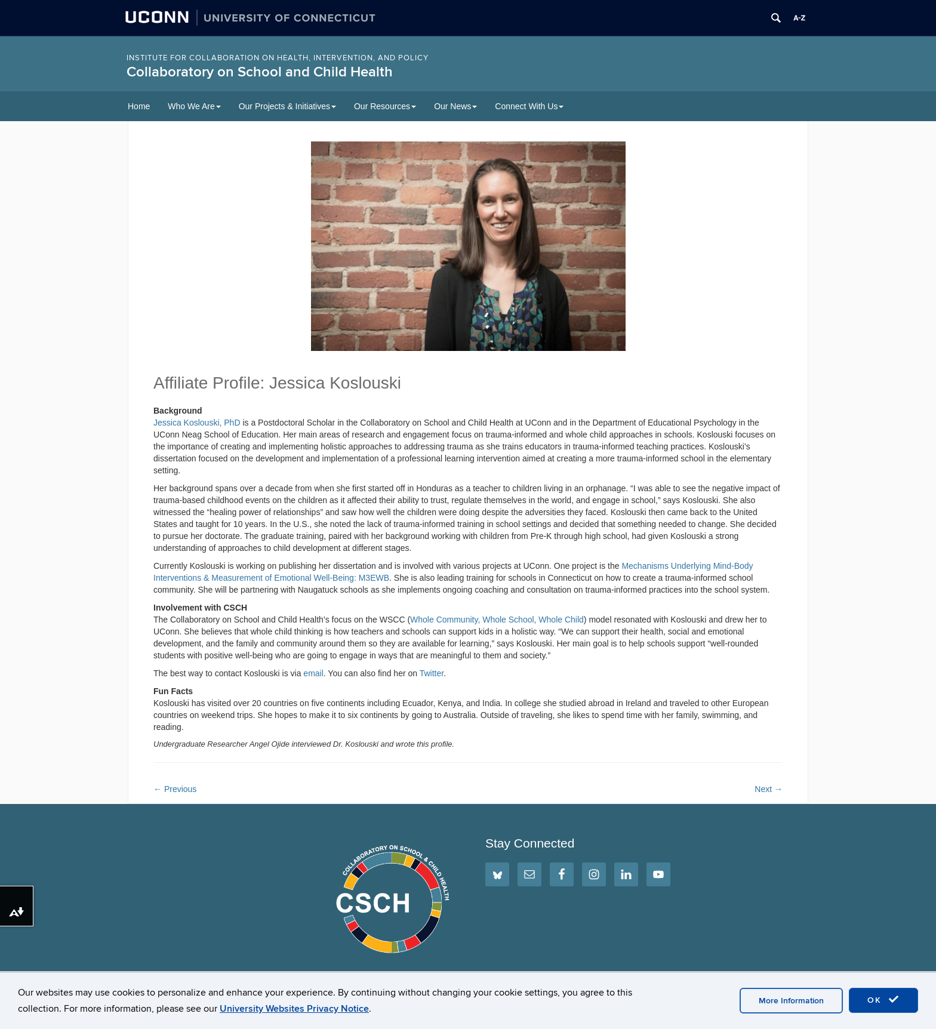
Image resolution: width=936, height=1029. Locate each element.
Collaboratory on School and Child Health (260, 72)
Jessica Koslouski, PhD (197, 422)
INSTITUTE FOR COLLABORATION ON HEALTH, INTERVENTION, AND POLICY (278, 58)
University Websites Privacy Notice (294, 1009)
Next (769, 789)
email (313, 673)
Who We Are (194, 106)
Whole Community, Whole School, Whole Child (497, 619)
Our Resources (385, 106)
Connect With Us (529, 106)
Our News (455, 106)
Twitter (432, 673)
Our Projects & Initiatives (287, 106)
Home (139, 106)
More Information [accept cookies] (791, 1001)
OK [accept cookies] (883, 999)
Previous (174, 789)
